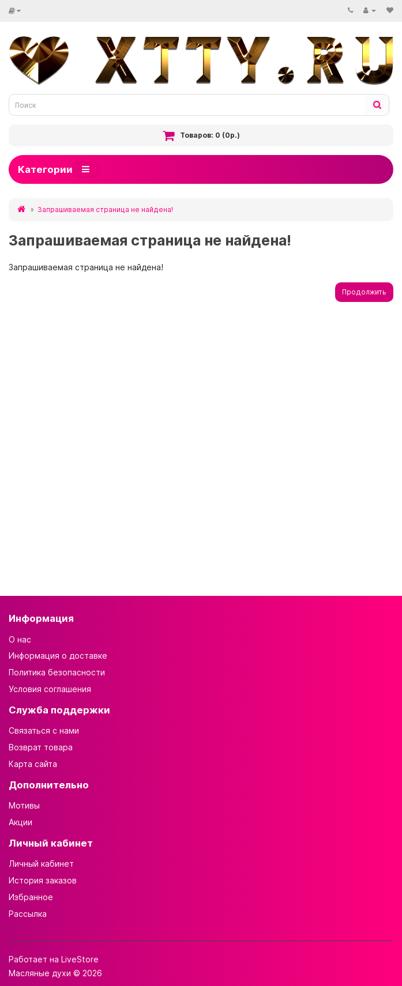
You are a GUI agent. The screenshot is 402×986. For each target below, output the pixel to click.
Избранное (31, 897)
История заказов (43, 880)
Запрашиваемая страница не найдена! (105, 209)
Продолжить (364, 292)
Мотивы (24, 805)
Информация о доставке (58, 655)
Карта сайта (33, 764)
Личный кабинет (41, 863)
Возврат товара (41, 747)
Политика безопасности (57, 672)
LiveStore (80, 959)
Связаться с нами (44, 730)
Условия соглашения (50, 689)
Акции (20, 822)
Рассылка (28, 914)
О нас (20, 639)
